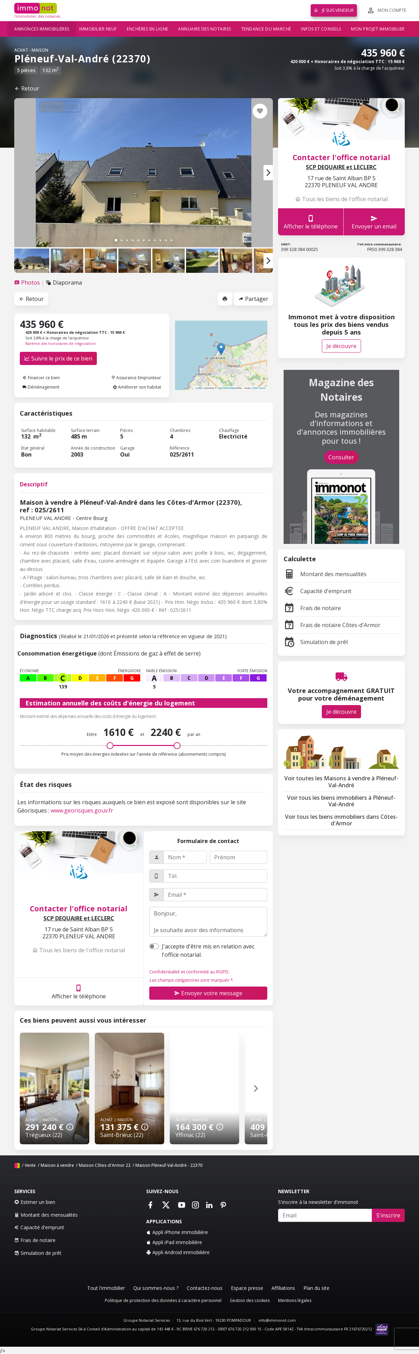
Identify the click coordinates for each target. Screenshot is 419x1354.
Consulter (341, 457)
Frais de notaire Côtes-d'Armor (332, 625)
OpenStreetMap (226, 388)
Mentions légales (294, 1300)
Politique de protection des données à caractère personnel (163, 1300)
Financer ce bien (41, 378)
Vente (30, 1165)
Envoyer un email (374, 222)
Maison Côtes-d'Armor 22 (105, 1165)
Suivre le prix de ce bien (58, 358)
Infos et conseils (321, 29)
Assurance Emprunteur (136, 378)
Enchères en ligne (147, 29)
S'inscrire (388, 1215)
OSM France (258, 388)
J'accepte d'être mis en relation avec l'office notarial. (208, 950)
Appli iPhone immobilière (177, 1232)
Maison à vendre (57, 1165)
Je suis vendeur (334, 10)
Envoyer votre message (208, 993)
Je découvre (341, 346)
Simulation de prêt (316, 642)
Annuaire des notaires (204, 29)
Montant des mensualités (325, 574)
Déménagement (41, 387)
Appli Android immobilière (178, 1252)
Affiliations (283, 1288)
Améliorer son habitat (137, 387)
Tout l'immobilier (106, 1288)
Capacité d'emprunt (317, 591)
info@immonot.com (277, 1320)
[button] (268, 172)
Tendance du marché (266, 29)
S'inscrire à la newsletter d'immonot (318, 1202)
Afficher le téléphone (79, 991)
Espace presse (247, 1288)
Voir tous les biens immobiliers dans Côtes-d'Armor (341, 820)
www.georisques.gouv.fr (82, 810)
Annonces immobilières (41, 29)
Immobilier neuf (98, 29)
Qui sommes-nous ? (155, 1288)
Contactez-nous (205, 1288)
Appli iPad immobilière (174, 1242)
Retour (26, 88)
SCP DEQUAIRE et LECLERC (78, 918)
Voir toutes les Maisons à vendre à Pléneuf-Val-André (341, 781)
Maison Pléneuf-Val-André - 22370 (168, 1165)
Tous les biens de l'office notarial (78, 950)
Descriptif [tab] (34, 484)
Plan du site (316, 1288)
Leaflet (199, 388)
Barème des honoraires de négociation (60, 343)
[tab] (27, 282)
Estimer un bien (34, 1202)
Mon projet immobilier (378, 29)
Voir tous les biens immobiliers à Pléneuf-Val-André (341, 801)
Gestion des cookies (250, 1300)
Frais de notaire (312, 608)
